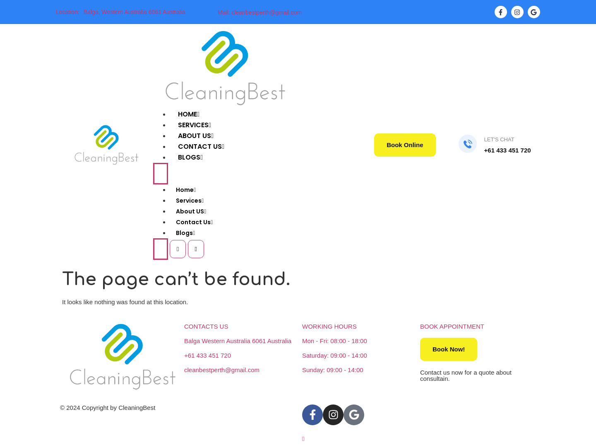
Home (186, 190)
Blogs (190, 157)
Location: (67, 12)
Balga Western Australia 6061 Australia (237, 340)
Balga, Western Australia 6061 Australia (134, 12)
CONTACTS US (206, 326)
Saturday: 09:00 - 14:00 (334, 355)
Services (190, 200)
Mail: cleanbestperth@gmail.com (260, 12)
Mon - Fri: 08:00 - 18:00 (334, 340)
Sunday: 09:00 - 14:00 (332, 369)
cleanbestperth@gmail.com (222, 369)
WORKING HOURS (329, 326)
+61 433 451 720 (207, 355)
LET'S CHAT (499, 139)
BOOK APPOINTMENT (452, 326)
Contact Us (194, 222)
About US (191, 211)
